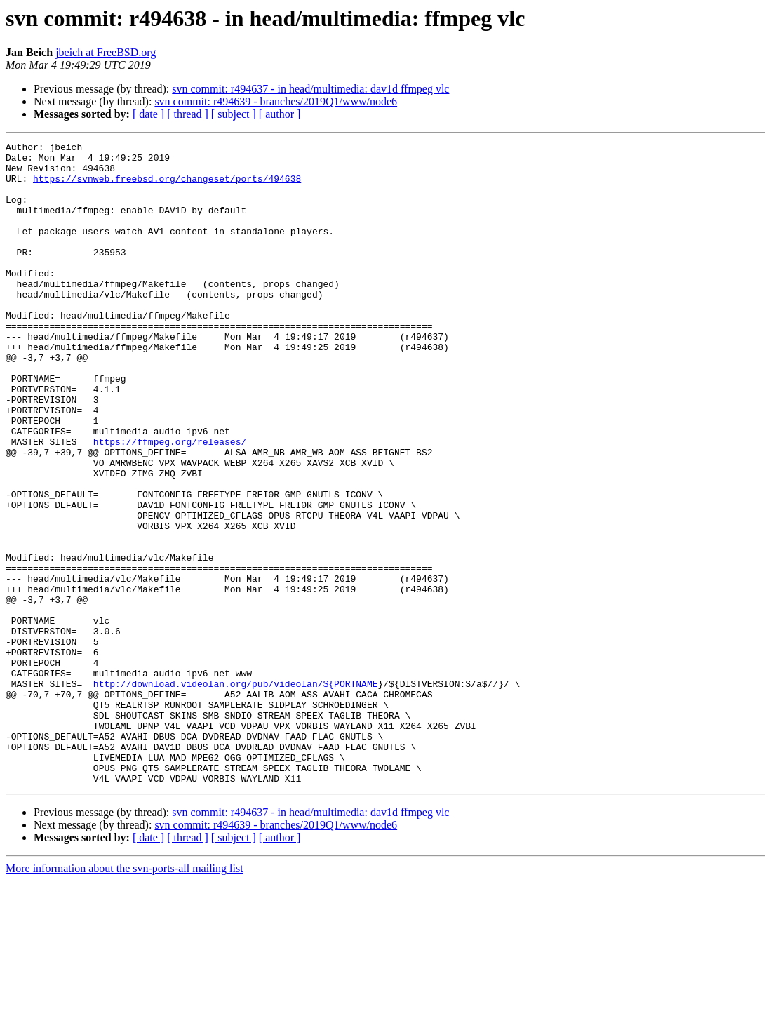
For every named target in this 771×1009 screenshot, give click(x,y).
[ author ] (280, 114)
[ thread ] (187, 114)
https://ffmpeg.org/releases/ (169, 502)
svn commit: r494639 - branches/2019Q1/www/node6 (275, 101)
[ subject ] (233, 114)
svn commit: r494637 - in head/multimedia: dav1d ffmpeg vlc (310, 89)
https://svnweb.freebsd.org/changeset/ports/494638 (167, 186)
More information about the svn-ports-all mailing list (124, 997)
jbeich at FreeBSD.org (105, 52)
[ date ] (148, 114)
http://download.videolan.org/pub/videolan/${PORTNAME (235, 793)
